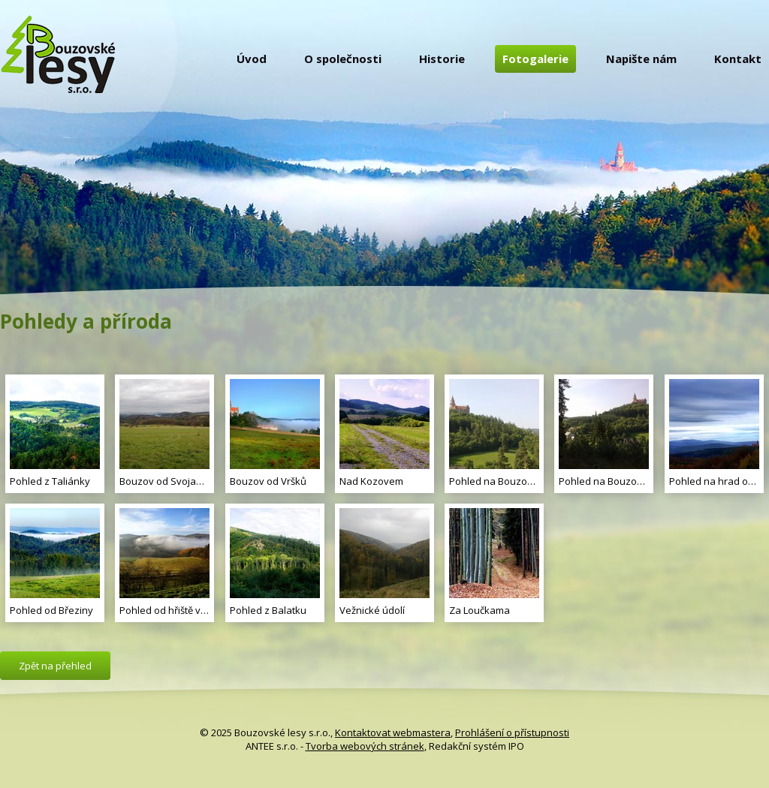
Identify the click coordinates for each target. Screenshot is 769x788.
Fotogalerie (535, 58)
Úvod (252, 58)
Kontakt (737, 58)
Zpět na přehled (55, 665)
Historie (442, 58)
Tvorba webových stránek (365, 746)
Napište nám (641, 58)
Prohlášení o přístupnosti (512, 732)
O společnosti (342, 58)
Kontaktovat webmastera (393, 732)
